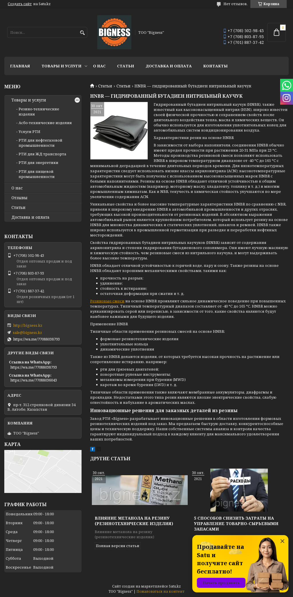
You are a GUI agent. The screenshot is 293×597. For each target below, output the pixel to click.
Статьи (125, 65)
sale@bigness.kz (27, 332)
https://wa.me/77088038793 (36, 339)
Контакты (215, 65)
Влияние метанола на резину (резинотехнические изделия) (134, 520)
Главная (20, 65)
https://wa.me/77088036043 (33, 380)
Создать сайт (20, 4)
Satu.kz (175, 586)
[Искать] (82, 33)
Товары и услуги (61, 65)
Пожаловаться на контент (160, 591)
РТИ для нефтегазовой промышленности (40, 143)
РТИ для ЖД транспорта (42, 153)
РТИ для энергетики (38, 162)
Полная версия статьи (117, 545)
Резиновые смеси (107, 301)
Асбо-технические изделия (45, 122)
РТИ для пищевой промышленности (37, 174)
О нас (99, 65)
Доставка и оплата (169, 65)
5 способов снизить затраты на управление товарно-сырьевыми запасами (236, 523)
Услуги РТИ (29, 131)
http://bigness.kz (27, 325)
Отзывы (19, 197)
